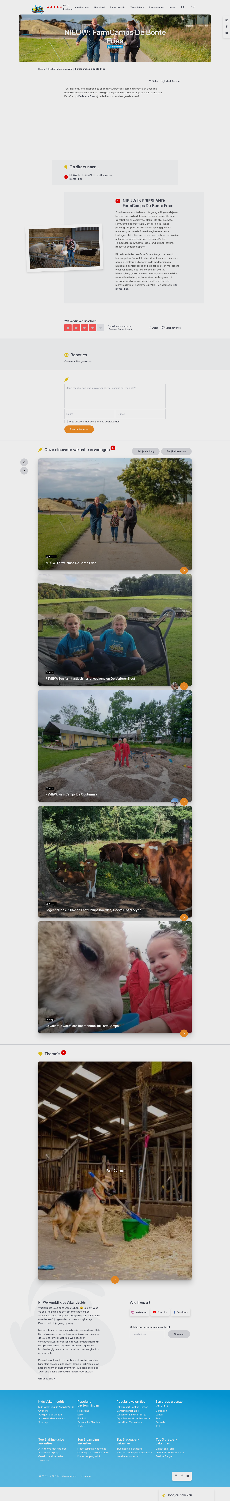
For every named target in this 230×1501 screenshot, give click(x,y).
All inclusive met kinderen (52, 1448)
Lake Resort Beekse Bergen (132, 1406)
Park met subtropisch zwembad (134, 1452)
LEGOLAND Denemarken (170, 1452)
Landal (159, 1414)
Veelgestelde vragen (50, 1414)
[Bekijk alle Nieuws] (176, 451)
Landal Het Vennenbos (129, 1422)
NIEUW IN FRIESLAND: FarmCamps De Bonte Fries (90, 176)
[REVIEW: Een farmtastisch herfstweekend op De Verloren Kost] (184, 686)
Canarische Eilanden (88, 1422)
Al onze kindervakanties (51, 1418)
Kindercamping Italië (88, 1456)
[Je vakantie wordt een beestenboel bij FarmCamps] (184, 1033)
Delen (153, 81)
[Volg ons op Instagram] (176, 1476)
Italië (80, 1414)
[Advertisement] (114, 137)
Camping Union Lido (128, 1410)
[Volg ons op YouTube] (188, 1476)
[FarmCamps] (115, 1280)
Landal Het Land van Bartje (131, 1414)
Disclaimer (86, 1476)
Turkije (81, 1426)
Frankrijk (82, 1418)
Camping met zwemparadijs (93, 1452)
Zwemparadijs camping (129, 1448)
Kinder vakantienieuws (60, 69)
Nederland (83, 1410)
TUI (158, 1426)
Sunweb (160, 1422)
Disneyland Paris (165, 1448)
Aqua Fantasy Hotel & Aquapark (134, 1418)
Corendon (161, 1410)
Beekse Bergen (164, 1456)
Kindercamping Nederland (91, 1448)
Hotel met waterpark (128, 1456)
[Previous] (24, 462)
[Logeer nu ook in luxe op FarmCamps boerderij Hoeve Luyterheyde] (184, 917)
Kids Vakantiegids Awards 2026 (56, 1406)
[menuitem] (82, 7)
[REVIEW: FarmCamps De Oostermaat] (184, 802)
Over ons (43, 1410)
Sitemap (43, 1422)
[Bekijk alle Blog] (146, 451)
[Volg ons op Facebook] (182, 1476)
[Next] (24, 471)
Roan (158, 1418)
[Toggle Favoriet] (163, 81)
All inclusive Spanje (48, 1452)
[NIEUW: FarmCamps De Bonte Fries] (184, 570)
